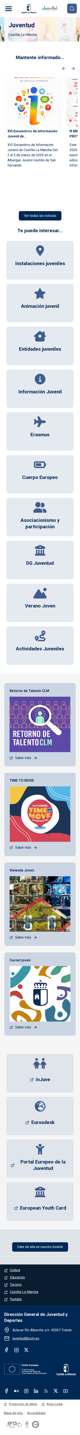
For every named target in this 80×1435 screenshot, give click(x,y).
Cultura (15, 1270)
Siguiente (73, 68)
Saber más (23, 758)
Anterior (63, 68)
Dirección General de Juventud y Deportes (36, 1317)
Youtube (16, 1299)
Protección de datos (23, 1404)
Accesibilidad (36, 1413)
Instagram (16, 1349)
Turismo (16, 1285)
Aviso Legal (55, 1404)
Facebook (7, 1349)
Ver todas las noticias (40, 216)
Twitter (26, 1349)
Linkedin (36, 1390)
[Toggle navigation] (8, 8)
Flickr (16, 1390)
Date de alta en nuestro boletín (40, 1247)
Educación (17, 1277)
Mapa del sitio (13, 1413)
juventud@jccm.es (26, 1338)
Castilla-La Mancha (24, 1292)
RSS (46, 1390)
